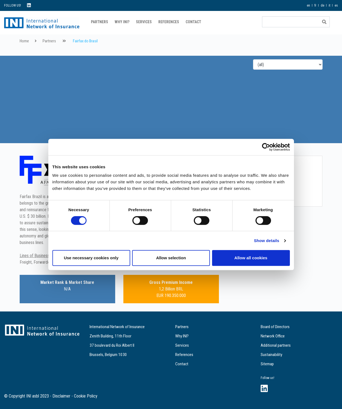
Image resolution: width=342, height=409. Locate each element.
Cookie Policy (85, 396)
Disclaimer (61, 396)
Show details (266, 240)
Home (24, 41)
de (322, 5)
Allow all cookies (250, 257)
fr (315, 5)
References (168, 22)
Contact (193, 22)
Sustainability (271, 354)
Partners (99, 22)
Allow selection (171, 257)
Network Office (273, 336)
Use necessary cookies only (91, 257)
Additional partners (276, 345)
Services (144, 22)
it (329, 5)
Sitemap (267, 363)
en (308, 5)
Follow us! (267, 378)
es (336, 5)
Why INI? (122, 22)
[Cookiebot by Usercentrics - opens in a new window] (266, 147)
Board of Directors (275, 326)
